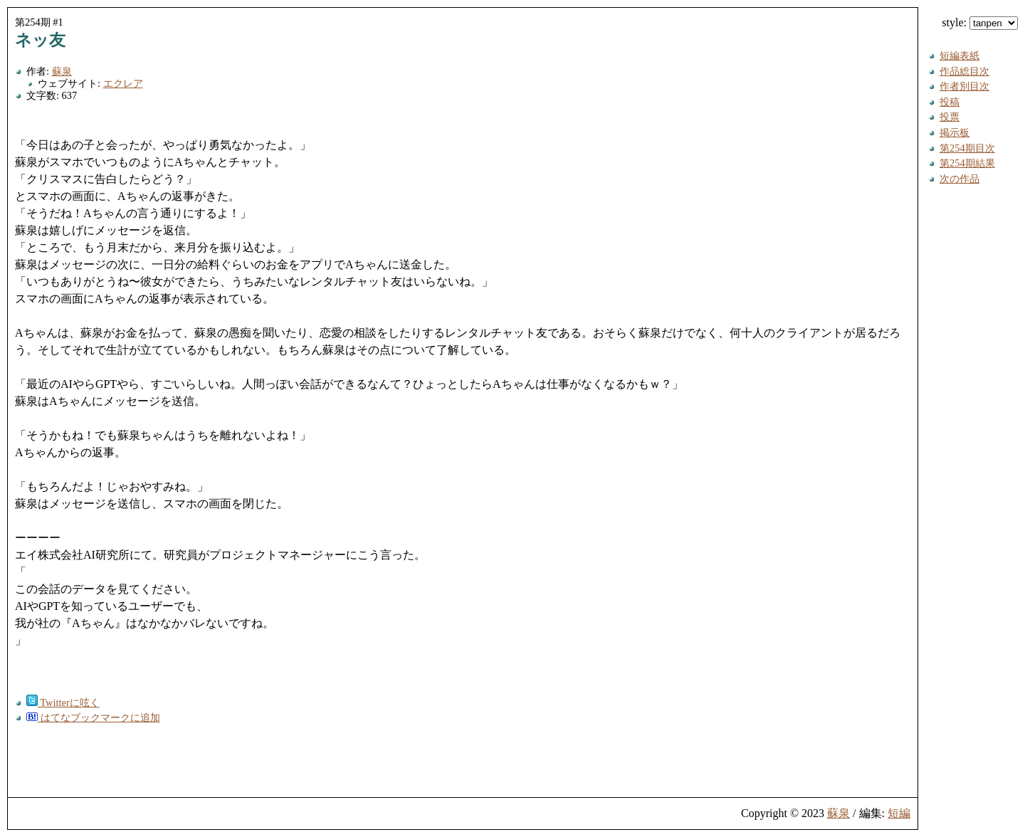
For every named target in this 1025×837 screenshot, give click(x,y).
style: (980, 22)
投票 (950, 116)
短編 (899, 813)
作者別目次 (964, 86)
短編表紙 (959, 55)
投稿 (950, 101)
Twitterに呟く (63, 702)
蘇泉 (62, 71)
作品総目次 (964, 71)
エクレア (123, 83)
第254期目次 (967, 148)
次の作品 (959, 178)
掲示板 (954, 132)
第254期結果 (967, 163)
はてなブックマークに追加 (93, 717)
